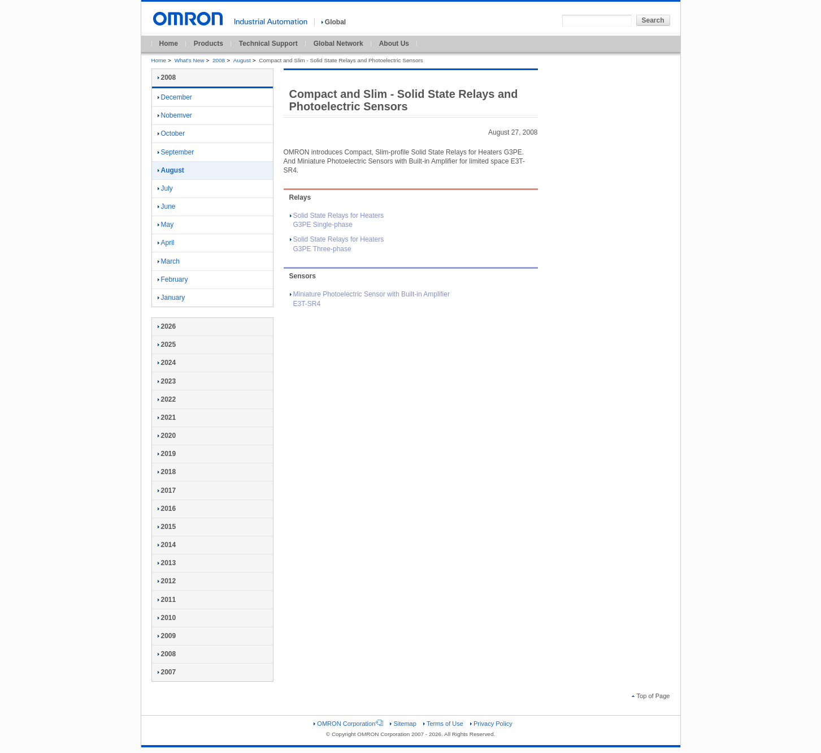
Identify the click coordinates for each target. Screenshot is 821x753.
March (169, 261)
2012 (167, 581)
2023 (167, 381)
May (166, 225)
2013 (167, 563)
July (165, 188)
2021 (167, 417)
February (173, 279)
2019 (167, 454)
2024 (167, 363)
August (242, 60)
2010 (167, 618)
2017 (167, 490)
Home (168, 44)
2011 (167, 600)
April (166, 243)
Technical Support (268, 44)
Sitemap (403, 723)
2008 (218, 60)
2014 (167, 545)
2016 (167, 509)
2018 (167, 472)
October (171, 133)
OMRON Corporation (348, 723)
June (167, 206)
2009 (167, 636)
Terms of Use (443, 723)
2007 (167, 672)
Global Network (338, 44)
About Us (394, 44)
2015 (167, 527)
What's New (190, 60)
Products (208, 44)
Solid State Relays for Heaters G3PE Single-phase (337, 220)
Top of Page (651, 695)
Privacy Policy (491, 723)
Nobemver (175, 115)
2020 (167, 436)
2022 (167, 399)
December (175, 97)
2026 (167, 326)
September (176, 152)
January (171, 298)
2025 (167, 344)
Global (334, 22)
